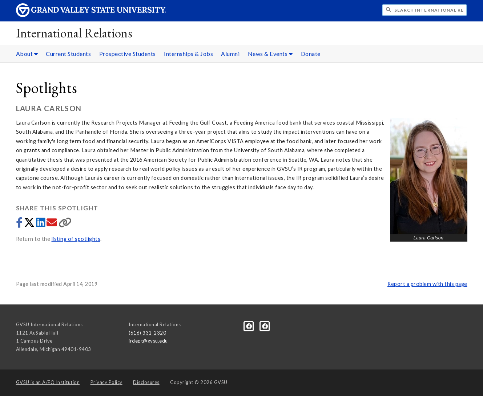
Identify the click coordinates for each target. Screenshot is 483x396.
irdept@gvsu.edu (148, 341)
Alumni (230, 53)
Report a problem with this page (427, 284)
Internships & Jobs (188, 53)
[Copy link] (65, 224)
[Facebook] (250, 325)
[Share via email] (53, 224)
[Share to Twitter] (30, 224)
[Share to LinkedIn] (41, 224)
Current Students (68, 53)
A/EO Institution (48, 382)
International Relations (74, 33)
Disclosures (146, 382)
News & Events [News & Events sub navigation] (270, 53)
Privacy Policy (106, 382)
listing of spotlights (76, 239)
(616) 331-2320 (147, 333)
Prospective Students (127, 53)
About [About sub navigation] (27, 53)
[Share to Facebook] (20, 224)
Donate (311, 53)
